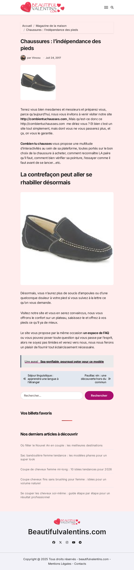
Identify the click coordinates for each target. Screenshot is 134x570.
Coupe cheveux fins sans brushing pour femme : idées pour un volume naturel (63, 481)
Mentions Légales (60, 563)
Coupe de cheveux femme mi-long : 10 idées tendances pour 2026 (66, 469)
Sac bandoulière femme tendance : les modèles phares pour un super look (63, 457)
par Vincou (30, 57)
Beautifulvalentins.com (67, 531)
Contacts (80, 563)
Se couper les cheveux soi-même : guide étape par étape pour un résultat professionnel (65, 495)
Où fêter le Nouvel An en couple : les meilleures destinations (61, 445)
